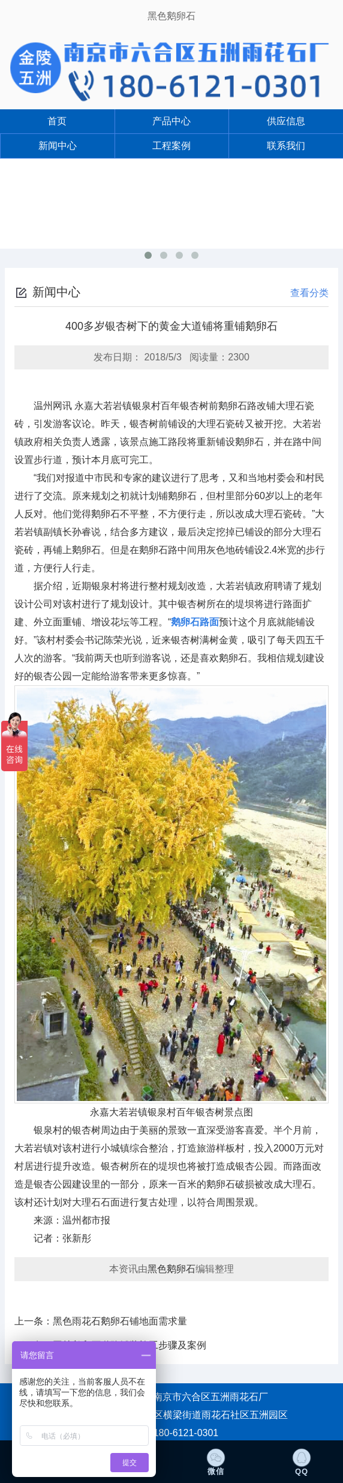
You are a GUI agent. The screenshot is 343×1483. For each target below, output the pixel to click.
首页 (57, 121)
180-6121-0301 (186, 1433)
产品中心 (171, 121)
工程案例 (171, 146)
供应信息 (286, 121)
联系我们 (286, 146)
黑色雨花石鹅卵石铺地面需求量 (120, 1321)
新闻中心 (57, 146)
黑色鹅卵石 (171, 16)
